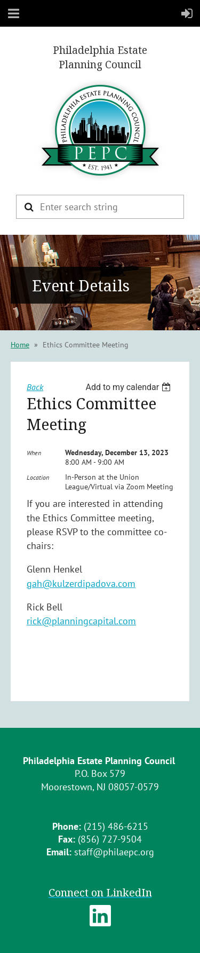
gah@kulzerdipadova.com (81, 583)
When (34, 453)
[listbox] (129, 387)
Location (38, 477)
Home (20, 345)
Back (35, 387)
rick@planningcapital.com (81, 621)
